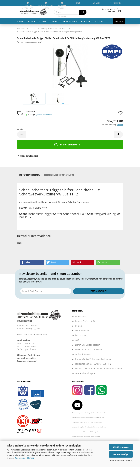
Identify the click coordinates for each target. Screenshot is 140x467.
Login (96, 3)
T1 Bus (31, 21)
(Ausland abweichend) (44, 115)
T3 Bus (53, 21)
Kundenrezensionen (59, 175)
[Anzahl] (70, 134)
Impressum (80, 316)
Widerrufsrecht (82, 330)
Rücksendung (81, 335)
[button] (21, 134)
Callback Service (83, 354)
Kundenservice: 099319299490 (27, 4)
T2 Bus (42, 21)
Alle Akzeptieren (121, 447)
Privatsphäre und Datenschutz (89, 349)
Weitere (99, 21)
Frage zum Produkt (29, 156)
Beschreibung (29, 175)
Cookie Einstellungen (85, 373)
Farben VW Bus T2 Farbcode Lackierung (93, 359)
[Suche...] (82, 12)
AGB (77, 340)
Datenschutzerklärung (24, 458)
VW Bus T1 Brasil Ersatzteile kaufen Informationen (98, 368)
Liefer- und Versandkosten (87, 345)
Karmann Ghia (69, 21)
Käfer (20, 21)
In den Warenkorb (67, 144)
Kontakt (78, 326)
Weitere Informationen (121, 460)
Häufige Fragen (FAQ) (85, 321)
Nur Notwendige (120, 454)
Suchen (119, 21)
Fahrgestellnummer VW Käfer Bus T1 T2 (93, 364)
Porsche (85, 21)
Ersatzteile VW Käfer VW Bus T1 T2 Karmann (62, 4)
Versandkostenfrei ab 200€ (45, 4)
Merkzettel (115, 3)
